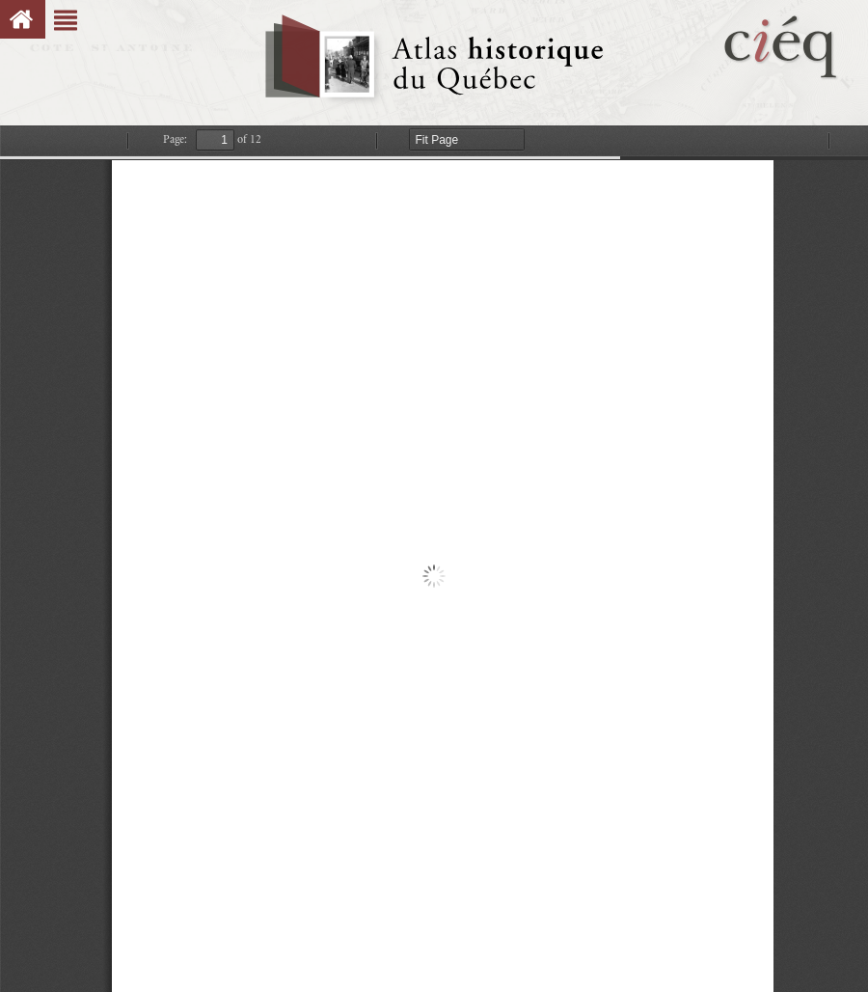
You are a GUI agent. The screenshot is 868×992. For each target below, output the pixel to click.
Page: (175, 139)
